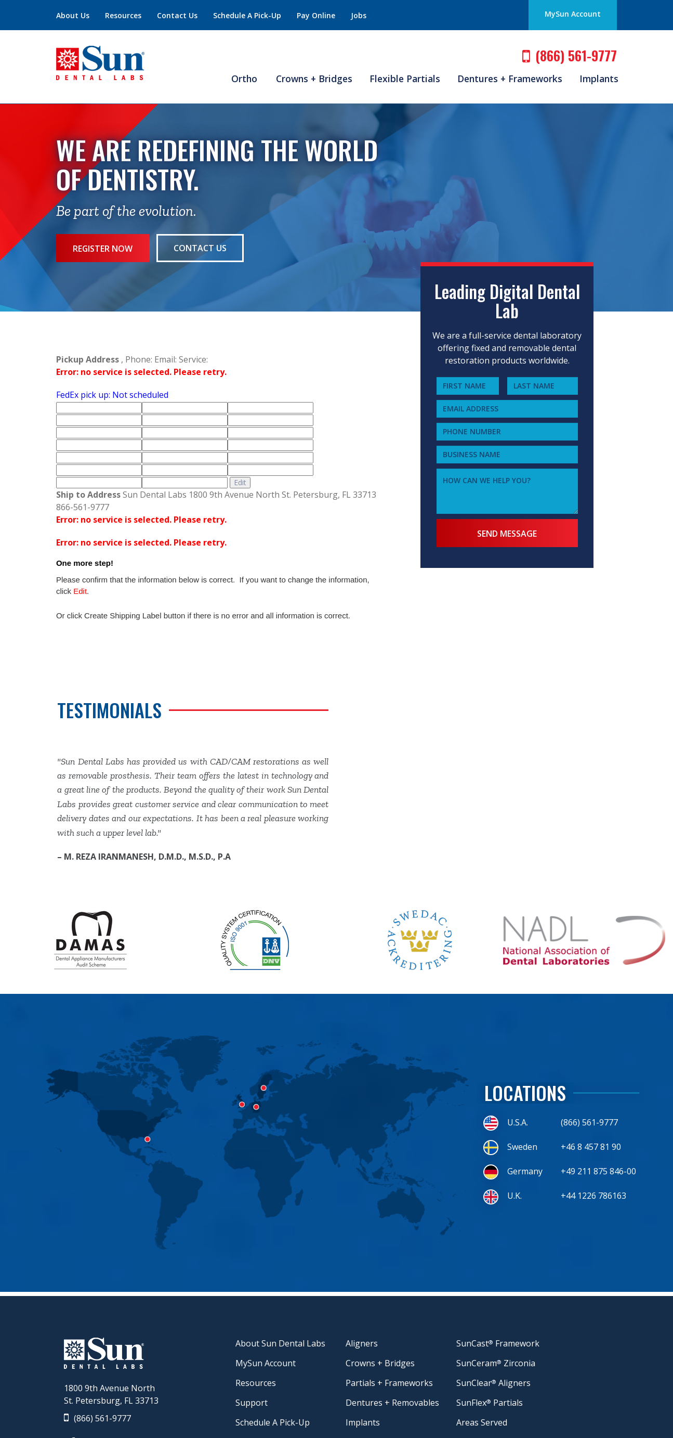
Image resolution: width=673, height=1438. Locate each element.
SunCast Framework (497, 1343)
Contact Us (177, 15)
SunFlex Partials (489, 1402)
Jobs (358, 15)
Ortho (244, 78)
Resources (123, 15)
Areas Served (481, 1422)
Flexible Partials (405, 78)
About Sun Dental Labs (280, 1343)
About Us (72, 15)
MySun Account (573, 14)
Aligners (362, 1343)
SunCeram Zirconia (495, 1363)
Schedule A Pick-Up (247, 15)
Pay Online (316, 15)
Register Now (103, 248)
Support (251, 1402)
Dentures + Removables (392, 1402)
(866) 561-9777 (97, 1418)
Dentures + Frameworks (509, 78)
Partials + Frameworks (389, 1383)
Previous (49, 809)
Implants (598, 78)
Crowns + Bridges (314, 78)
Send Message (507, 533)
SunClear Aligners (493, 1383)
